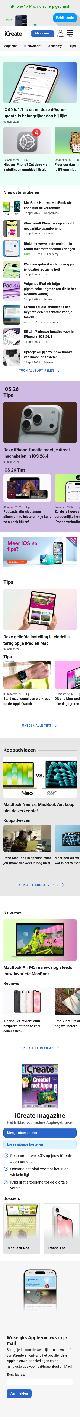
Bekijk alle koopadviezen (40, 885)
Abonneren (42, 33)
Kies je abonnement (22, 1133)
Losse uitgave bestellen (25, 1144)
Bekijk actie (65, 18)
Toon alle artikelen (40, 370)
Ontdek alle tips (40, 725)
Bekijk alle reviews (40, 1047)
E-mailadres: (16, 1375)
